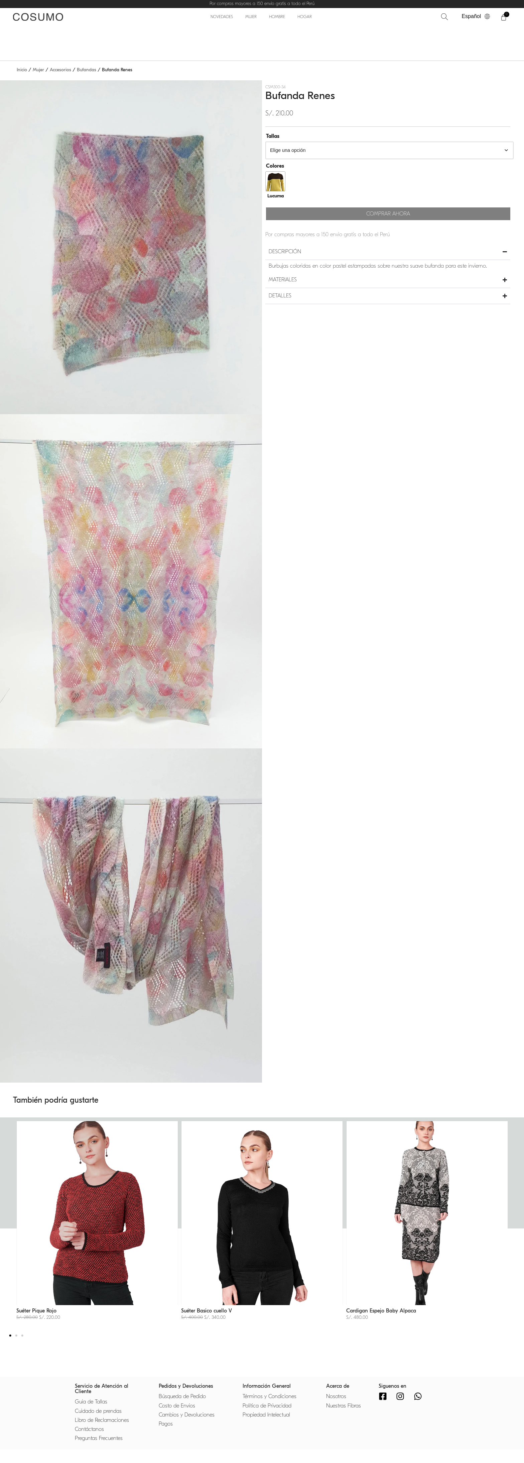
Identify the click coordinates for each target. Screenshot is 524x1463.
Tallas (272, 136)
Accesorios (60, 70)
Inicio (22, 70)
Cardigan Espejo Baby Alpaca (381, 1311)
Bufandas (86, 70)
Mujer (38, 70)
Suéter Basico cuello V (206, 1311)
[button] (10, 1336)
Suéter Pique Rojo (36, 1311)
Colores (275, 166)
